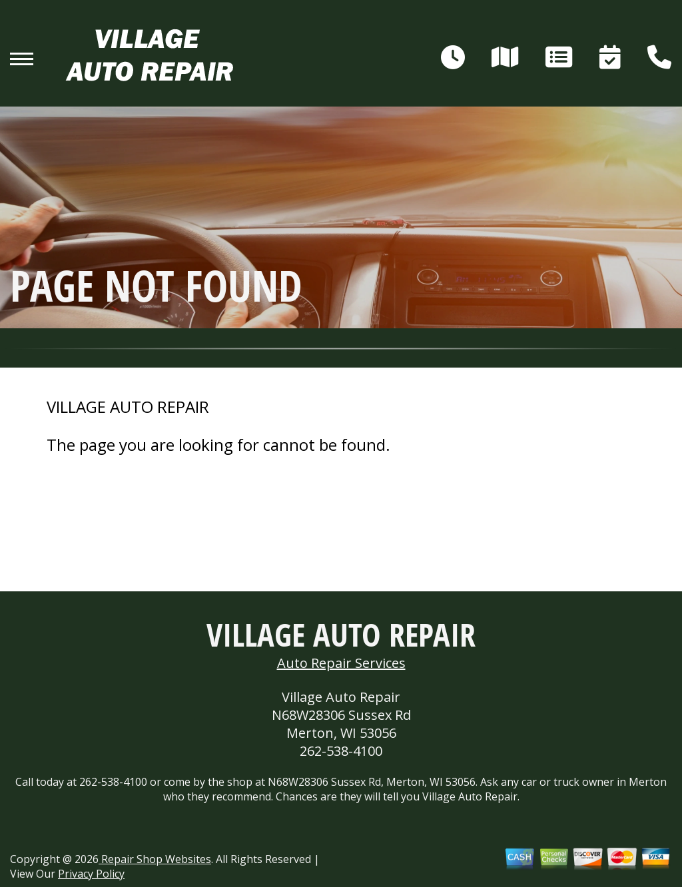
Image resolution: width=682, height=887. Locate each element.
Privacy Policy (91, 873)
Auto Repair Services (341, 663)
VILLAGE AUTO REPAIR (128, 407)
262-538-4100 (341, 751)
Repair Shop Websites (155, 859)
